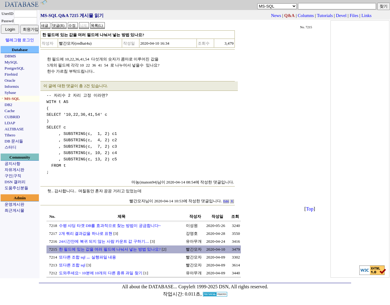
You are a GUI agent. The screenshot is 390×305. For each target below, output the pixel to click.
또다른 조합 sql (72, 265)
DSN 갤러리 (15, 182)
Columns (306, 15)
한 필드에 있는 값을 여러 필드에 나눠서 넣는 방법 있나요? (110, 249)
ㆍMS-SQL (10, 98)
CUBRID (12, 117)
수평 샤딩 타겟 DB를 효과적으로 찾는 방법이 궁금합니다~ (110, 225)
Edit (226, 201)
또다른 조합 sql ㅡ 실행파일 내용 (87, 257)
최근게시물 (14, 210)
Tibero (10, 135)
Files (354, 15)
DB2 (8, 104)
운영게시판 (14, 204)
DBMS (10, 56)
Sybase (10, 92)
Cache (10, 110)
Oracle (10, 80)
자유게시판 (14, 169)
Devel (341, 15)
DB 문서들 (14, 141)
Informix (12, 86)
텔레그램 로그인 (19, 40)
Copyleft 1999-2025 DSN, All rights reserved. (223, 286)
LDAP (10, 123)
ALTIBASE (14, 129)
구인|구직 (13, 175)
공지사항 (12, 163)
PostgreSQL (14, 68)
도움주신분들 (16, 188)
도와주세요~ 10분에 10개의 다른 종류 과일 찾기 (100, 273)
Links (366, 15)
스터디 (10, 147)
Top (309, 208)
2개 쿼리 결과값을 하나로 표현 (85, 233)
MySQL (11, 62)
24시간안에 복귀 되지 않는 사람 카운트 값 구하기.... (104, 241)
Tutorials (325, 15)
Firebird (11, 74)
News (276, 15)
